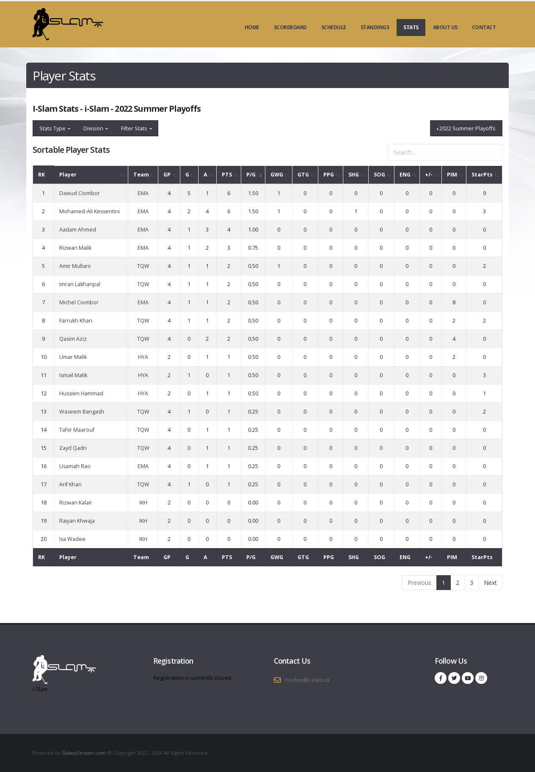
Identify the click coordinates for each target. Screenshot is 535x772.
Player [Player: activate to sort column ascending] (68, 174)
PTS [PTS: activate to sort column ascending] (227, 174)
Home (252, 27)
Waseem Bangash (81, 411)
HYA (143, 357)
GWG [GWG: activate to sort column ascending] (276, 174)
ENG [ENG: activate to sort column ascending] (405, 174)
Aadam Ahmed (77, 229)
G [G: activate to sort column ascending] (187, 174)
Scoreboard (290, 27)
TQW (143, 266)
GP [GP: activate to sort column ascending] (167, 174)
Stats (411, 27)
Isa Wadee (72, 539)
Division (94, 128)
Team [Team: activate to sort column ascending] (141, 174)
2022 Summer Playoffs (467, 128)
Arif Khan (70, 484)
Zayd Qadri (73, 448)
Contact (484, 27)
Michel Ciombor (79, 302)
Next (490, 583)
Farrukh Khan (75, 320)
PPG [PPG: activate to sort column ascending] (328, 174)
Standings (375, 27)
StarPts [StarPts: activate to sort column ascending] (482, 174)
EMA (143, 193)
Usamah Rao (75, 466)
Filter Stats (135, 128)
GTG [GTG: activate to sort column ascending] (303, 174)
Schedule (333, 27)
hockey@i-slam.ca (307, 680)
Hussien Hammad (81, 393)
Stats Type (53, 128)
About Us (445, 27)
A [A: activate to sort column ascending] (205, 174)
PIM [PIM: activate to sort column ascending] (452, 174)
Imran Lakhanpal (79, 284)
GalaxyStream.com (84, 753)
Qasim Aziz (73, 338)
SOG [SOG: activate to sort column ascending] (379, 174)
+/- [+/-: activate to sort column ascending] (429, 174)
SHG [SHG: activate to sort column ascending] (353, 174)
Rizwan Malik (75, 247)
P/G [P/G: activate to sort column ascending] (251, 174)
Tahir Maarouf (76, 429)
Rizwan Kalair (75, 502)
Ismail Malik (73, 375)
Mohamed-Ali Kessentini (89, 211)
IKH (143, 502)
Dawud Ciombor (79, 193)
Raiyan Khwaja (77, 520)
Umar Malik (73, 357)
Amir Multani (75, 266)
